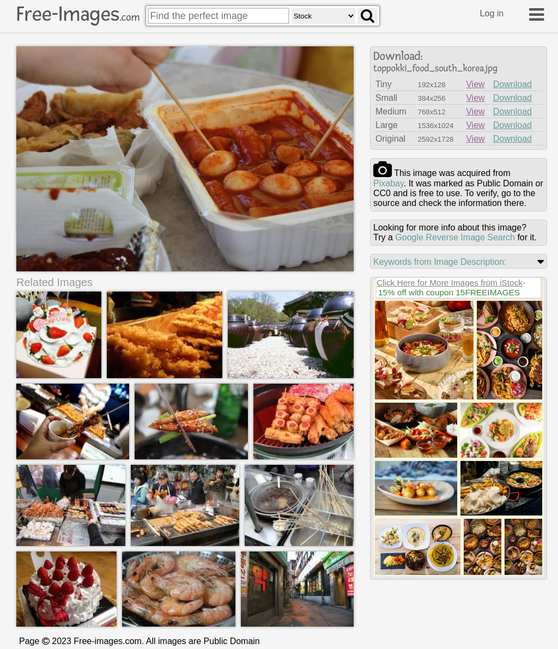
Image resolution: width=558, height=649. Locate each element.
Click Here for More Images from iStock (450, 282)
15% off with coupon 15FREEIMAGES (449, 292)
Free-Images (78, 14)
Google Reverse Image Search (455, 237)
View (475, 84)
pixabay (388, 183)
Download (512, 84)
